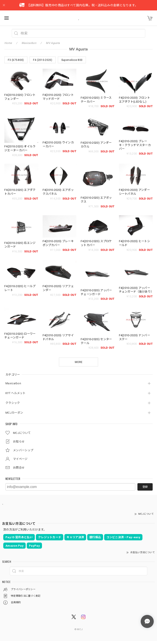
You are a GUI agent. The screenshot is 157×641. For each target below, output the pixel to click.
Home (8, 43)
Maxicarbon (13, 383)
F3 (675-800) (16, 60)
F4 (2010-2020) (42, 60)
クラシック (12, 403)
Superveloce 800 (72, 60)
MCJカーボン (14, 412)
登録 (145, 486)
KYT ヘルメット (15, 393)
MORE (78, 362)
